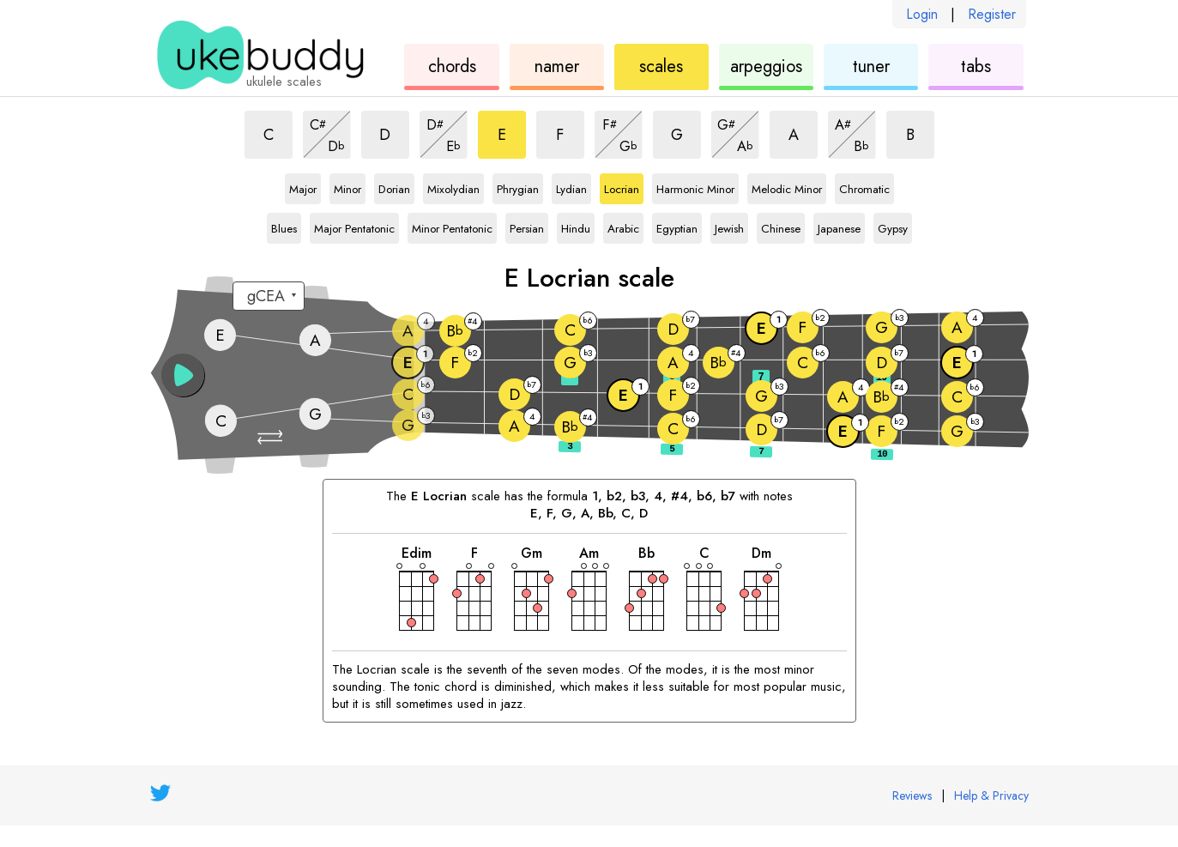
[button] (272, 437)
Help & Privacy (991, 795)
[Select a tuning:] (269, 296)
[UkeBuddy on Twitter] (160, 793)
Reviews (912, 795)
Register (992, 14)
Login (922, 14)
